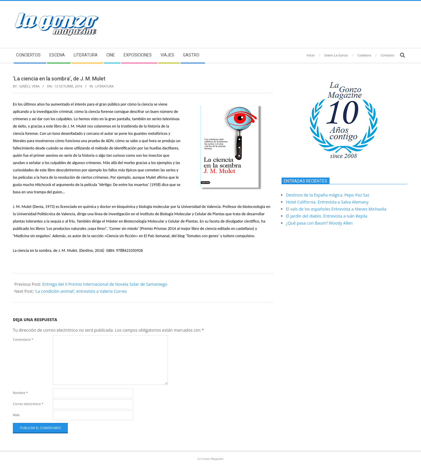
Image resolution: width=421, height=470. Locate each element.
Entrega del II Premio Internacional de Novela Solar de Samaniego (104, 284)
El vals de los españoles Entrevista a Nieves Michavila (336, 209)
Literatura (104, 86)
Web (16, 415)
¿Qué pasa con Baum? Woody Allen (319, 223)
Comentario (23, 339)
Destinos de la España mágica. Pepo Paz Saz (327, 195)
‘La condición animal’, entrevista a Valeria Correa (81, 291)
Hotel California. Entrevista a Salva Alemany (327, 202)
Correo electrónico (28, 404)
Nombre (20, 392)
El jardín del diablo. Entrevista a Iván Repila (326, 216)
